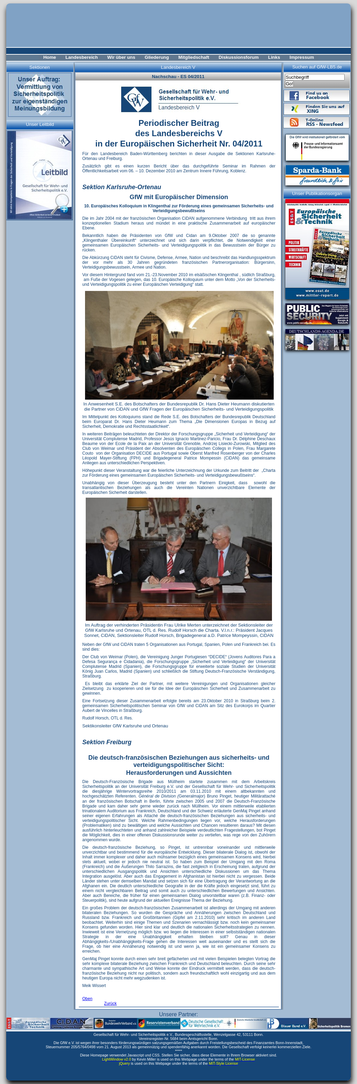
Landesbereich (81, 57)
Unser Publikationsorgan (317, 193)
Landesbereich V (178, 67)
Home (49, 57)
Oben (87, 998)
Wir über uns (121, 57)
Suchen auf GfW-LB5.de (317, 66)
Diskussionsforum (239, 57)
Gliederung (157, 57)
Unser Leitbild (40, 124)
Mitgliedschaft (193, 57)
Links (274, 57)
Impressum (302, 57)
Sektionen (39, 67)
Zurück (110, 1003)
